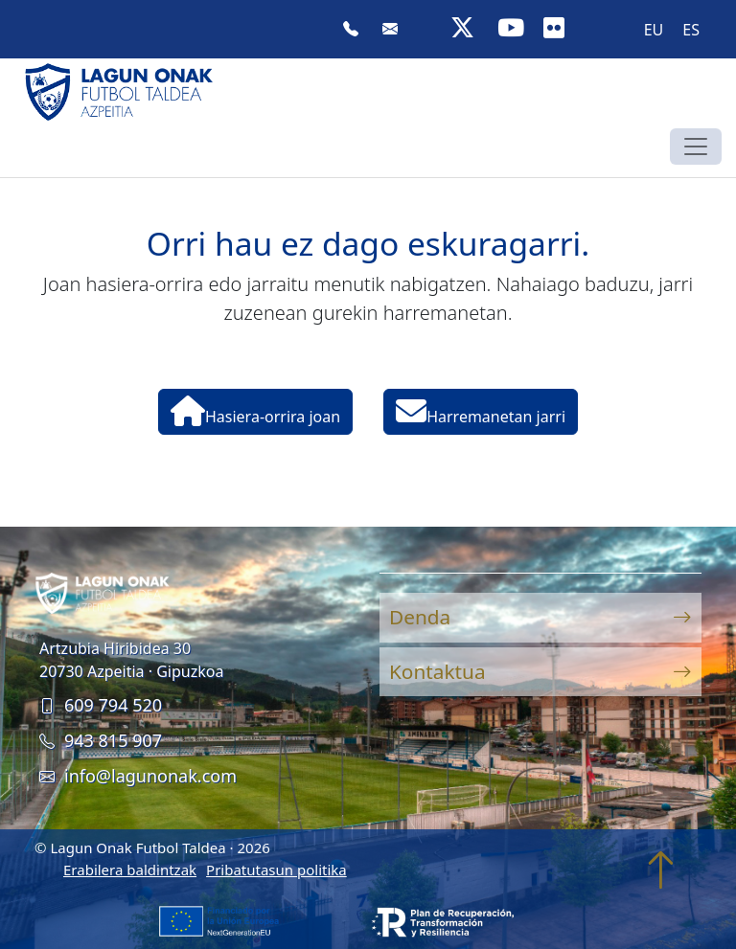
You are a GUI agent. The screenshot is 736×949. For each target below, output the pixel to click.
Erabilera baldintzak (129, 869)
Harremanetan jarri (480, 411)
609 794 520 (100, 704)
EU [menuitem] (654, 29)
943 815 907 (100, 740)
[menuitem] (654, 29)
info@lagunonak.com (138, 775)
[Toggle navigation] (696, 146)
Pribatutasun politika (276, 869)
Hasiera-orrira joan (255, 411)
